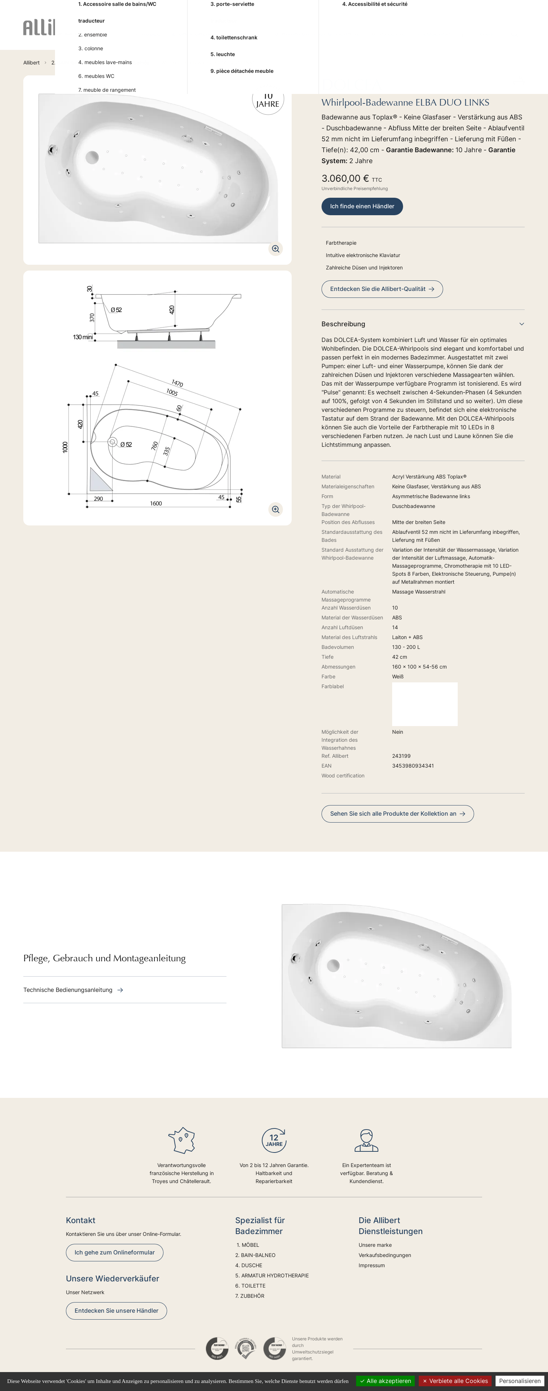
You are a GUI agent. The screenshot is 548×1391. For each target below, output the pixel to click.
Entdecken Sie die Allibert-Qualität (382, 288)
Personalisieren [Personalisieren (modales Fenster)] (520, 1380)
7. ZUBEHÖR (434, 33)
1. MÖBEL (146, 33)
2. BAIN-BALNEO (195, 33)
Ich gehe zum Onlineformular (115, 1252)
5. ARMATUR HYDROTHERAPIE (317, 33)
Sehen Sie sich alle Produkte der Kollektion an (397, 813)
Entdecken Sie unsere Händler (116, 1310)
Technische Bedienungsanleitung (73, 989)
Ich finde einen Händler (362, 206)
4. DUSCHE (246, 33)
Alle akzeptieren (385, 1380)
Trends (483, 33)
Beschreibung (423, 324)
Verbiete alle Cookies (455, 1380)
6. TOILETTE (389, 33)
